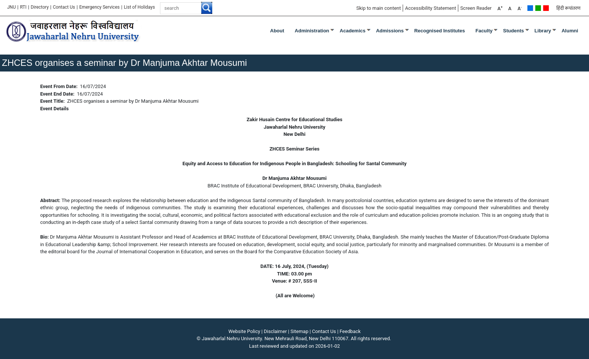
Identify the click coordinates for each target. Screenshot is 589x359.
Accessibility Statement (430, 8)
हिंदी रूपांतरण (568, 8)
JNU (11, 7)
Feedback (350, 331)
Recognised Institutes (439, 30)
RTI (23, 7)
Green (538, 8)
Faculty (484, 30)
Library (543, 30)
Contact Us (64, 7)
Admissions (390, 30)
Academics (352, 30)
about (277, 30)
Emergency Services (99, 7)
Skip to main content (378, 8)
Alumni (570, 30)
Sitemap (299, 331)
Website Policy (244, 331)
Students (513, 30)
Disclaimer (275, 331)
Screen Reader (476, 8)
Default (530, 8)
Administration (312, 30)
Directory (40, 7)
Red (546, 8)
